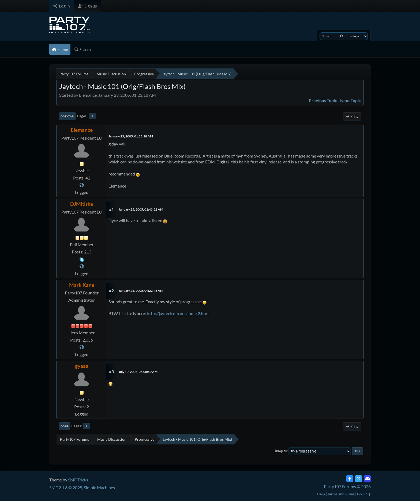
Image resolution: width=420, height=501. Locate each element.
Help (321, 494)
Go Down (67, 116)
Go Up (65, 426)
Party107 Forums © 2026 (347, 486)
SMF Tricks (78, 479)
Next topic (350, 100)
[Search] (342, 36)
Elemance (82, 130)
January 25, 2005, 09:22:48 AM (141, 290)
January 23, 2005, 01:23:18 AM (130, 136)
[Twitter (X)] (358, 478)
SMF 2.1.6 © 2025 (65, 487)
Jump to (281, 451)
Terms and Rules (341, 494)
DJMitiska (81, 204)
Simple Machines (99, 487)
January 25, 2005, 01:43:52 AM (141, 209)
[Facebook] (349, 478)
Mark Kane (81, 285)
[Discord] (367, 478)
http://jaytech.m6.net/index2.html (178, 313)
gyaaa (81, 366)
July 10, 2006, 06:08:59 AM (138, 371)
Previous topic (323, 100)
